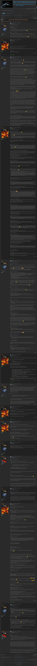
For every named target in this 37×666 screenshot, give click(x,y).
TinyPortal (17, 664)
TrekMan (3, 456)
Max (2, 56)
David (3, 39)
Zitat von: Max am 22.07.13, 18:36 (14, 536)
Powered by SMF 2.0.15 (11, 662)
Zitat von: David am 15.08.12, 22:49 (14, 263)
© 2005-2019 (19, 664)
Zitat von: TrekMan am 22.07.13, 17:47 (14, 491)
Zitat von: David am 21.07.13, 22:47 (14, 459)
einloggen (8, 10)
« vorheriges (32, 17)
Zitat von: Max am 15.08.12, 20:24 (14, 160)
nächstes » (35, 17)
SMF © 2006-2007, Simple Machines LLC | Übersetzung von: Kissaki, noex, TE (22, 662)
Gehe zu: (28, 659)
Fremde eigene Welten (26, 110)
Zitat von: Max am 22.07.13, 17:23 (14, 509)
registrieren (12, 10)
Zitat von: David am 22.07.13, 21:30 (14, 607)
